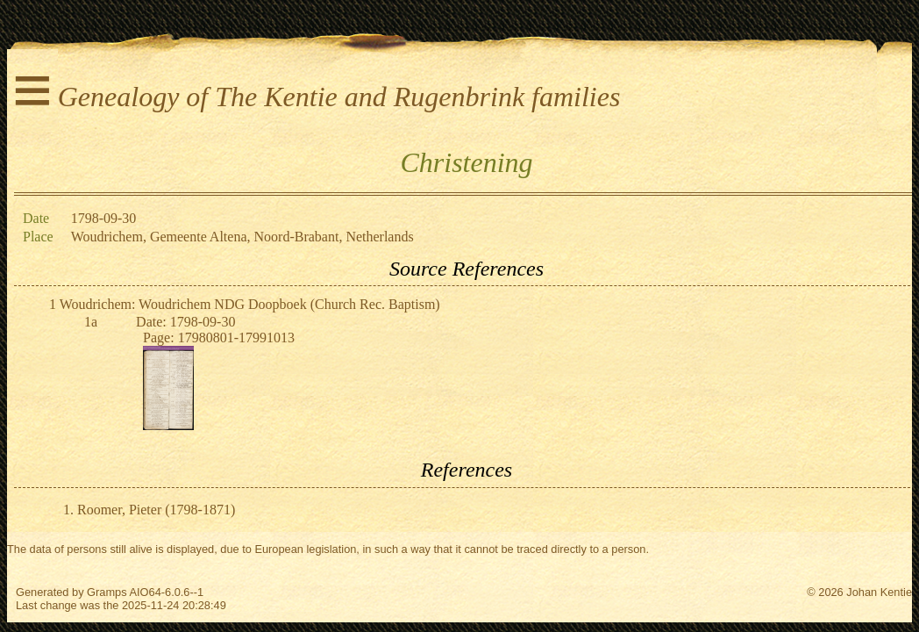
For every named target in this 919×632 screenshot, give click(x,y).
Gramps (107, 592)
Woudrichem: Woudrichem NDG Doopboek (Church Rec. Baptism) (250, 304)
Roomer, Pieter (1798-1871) (156, 509)
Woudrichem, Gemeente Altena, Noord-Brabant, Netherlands (242, 236)
